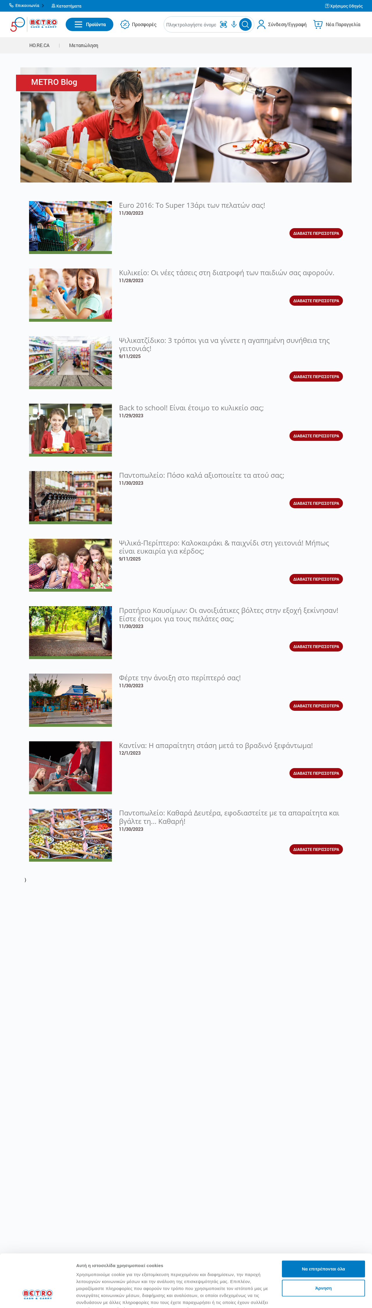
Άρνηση (323, 1242)
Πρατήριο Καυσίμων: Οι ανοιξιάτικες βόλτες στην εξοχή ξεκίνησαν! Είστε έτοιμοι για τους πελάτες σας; (228, 614)
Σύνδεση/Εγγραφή (287, 24)
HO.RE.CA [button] (39, 45)
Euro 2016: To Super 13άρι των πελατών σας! (192, 205)
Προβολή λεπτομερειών (101, 1296)
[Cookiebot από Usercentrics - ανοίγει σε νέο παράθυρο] (37, 1296)
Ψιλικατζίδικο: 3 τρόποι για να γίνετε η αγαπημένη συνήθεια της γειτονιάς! (224, 344)
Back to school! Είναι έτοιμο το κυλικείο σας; (191, 407)
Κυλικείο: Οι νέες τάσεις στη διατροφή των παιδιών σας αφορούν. (226, 272)
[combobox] (191, 25)
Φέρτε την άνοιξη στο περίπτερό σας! (180, 677)
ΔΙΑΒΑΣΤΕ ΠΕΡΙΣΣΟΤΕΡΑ (316, 233)
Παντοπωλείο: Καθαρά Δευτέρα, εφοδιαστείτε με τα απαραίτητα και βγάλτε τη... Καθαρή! (229, 817)
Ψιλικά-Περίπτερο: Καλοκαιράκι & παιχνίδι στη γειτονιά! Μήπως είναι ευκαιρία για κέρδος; (224, 547)
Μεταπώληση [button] (83, 45)
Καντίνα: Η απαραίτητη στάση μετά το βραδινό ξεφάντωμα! (216, 745)
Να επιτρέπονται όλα (323, 1223)
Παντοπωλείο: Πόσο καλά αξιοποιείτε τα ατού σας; (201, 475)
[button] (26, 5)
